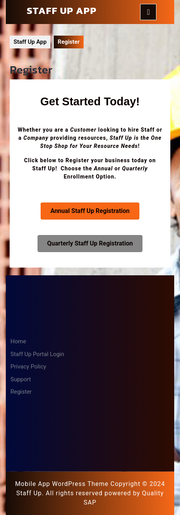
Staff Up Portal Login (37, 438)
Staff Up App (62, 10)
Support (20, 463)
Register (21, 475)
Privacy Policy (28, 450)
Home (18, 425)
